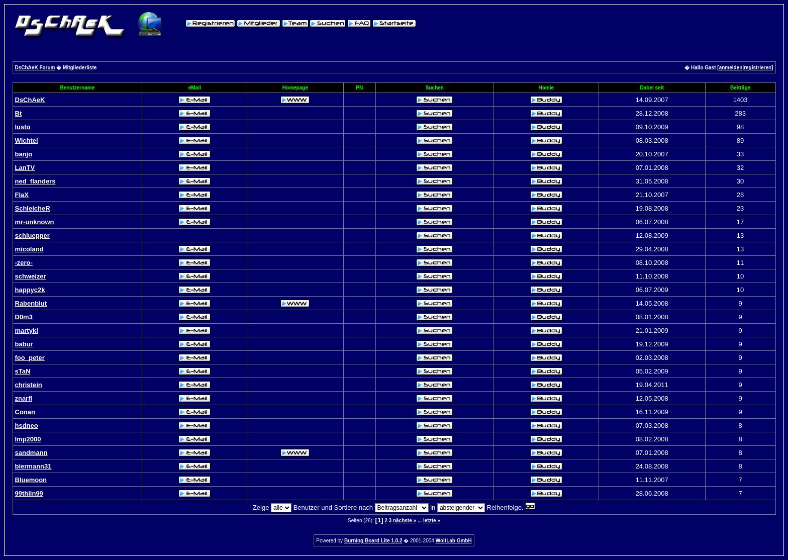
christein (28, 385)
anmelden (731, 67)
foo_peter (30, 357)
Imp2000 (28, 439)
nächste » (404, 520)
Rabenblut (31, 303)
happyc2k (30, 290)
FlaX (22, 195)
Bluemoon (31, 480)
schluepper (32, 235)
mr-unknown (34, 222)
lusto (23, 127)
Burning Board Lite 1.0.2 (373, 540)
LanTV (25, 167)
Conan (25, 412)
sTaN (23, 371)
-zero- (24, 262)
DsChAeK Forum (35, 67)
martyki (26, 330)
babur (24, 344)
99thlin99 (29, 493)
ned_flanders (35, 181)
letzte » (431, 520)
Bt (18, 113)
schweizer (30, 276)
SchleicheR (32, 208)
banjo (24, 154)
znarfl (24, 398)
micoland (29, 249)
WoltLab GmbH (454, 540)
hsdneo (26, 425)
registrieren (757, 67)
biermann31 (33, 466)
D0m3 (24, 317)
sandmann (31, 452)
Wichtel (26, 140)
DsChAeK (30, 100)
